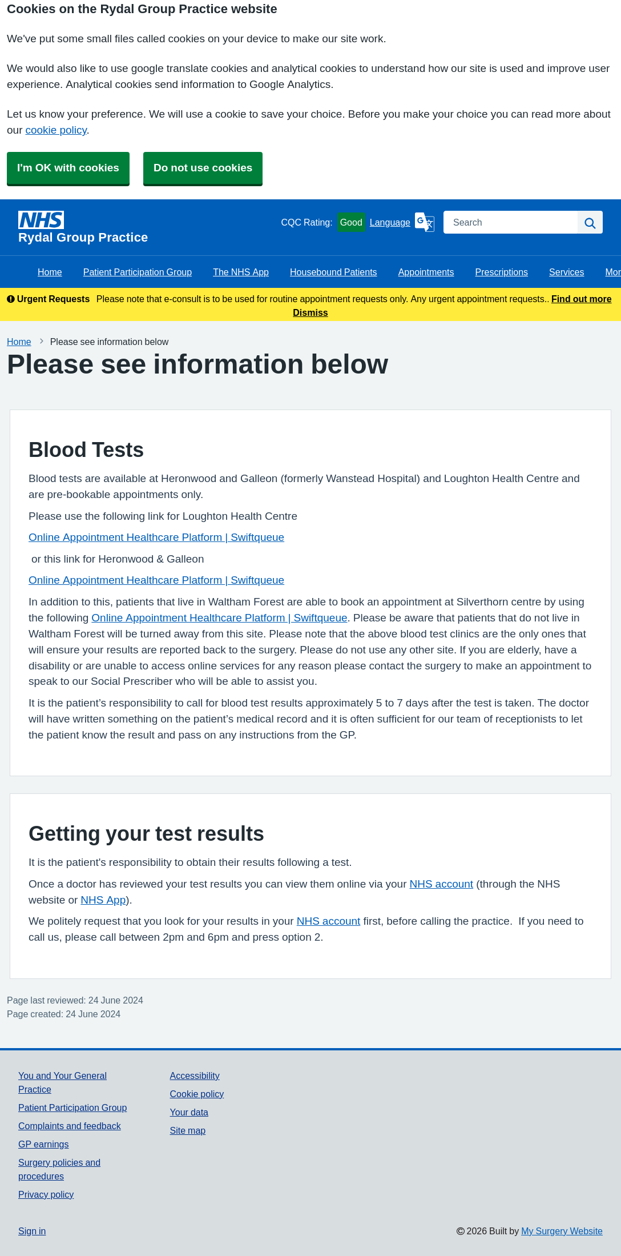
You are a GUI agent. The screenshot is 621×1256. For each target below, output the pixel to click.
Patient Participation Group (137, 271)
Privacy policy (46, 1194)
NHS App (103, 899)
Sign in (32, 1230)
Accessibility (195, 1075)
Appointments (426, 271)
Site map (188, 1130)
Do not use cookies (203, 167)
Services (566, 271)
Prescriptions (501, 271)
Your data (189, 1112)
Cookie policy (197, 1093)
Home (50, 271)
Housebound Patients (333, 271)
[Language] (402, 222)
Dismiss (310, 312)
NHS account (441, 883)
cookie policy (55, 130)
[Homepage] (147, 227)
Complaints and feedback (69, 1125)
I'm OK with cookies (68, 167)
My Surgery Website (562, 1230)
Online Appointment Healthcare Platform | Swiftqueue (156, 537)
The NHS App (241, 271)
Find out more (581, 298)
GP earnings (43, 1144)
